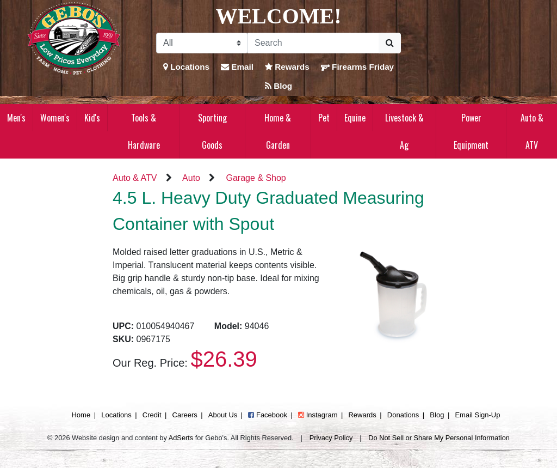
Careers (184, 415)
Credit (152, 415)
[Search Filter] (202, 43)
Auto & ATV (532, 131)
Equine (355, 117)
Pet (324, 117)
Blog (278, 85)
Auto (191, 178)
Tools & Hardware (144, 131)
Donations (403, 415)
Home (80, 415)
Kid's (92, 117)
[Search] (313, 43)
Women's (55, 117)
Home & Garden (277, 131)
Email (237, 66)
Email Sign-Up (477, 415)
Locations (186, 66)
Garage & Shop (256, 178)
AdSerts (181, 438)
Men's (16, 117)
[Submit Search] (390, 43)
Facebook (267, 415)
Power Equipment (471, 131)
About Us (222, 415)
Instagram (317, 415)
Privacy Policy (331, 438)
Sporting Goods (212, 131)
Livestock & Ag (404, 131)
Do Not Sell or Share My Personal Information (439, 438)
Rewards (287, 66)
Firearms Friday (357, 66)
